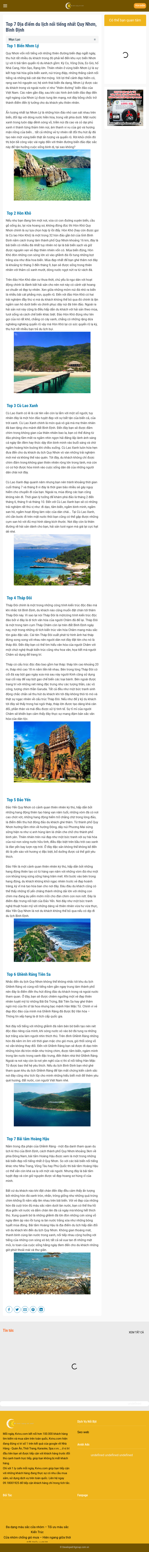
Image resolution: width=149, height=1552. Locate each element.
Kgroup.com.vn (81, 1547)
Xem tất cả (136, 1332)
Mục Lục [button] (14, 39)
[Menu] (5, 5)
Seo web (83, 1432)
